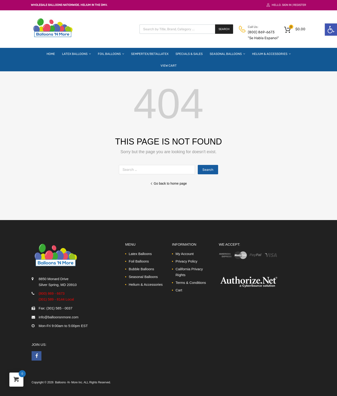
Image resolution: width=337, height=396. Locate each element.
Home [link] (51, 54)
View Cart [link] (169, 65)
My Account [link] (185, 254)
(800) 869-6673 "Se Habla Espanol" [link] (259, 35)
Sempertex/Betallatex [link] (149, 54)
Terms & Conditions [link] (191, 283)
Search (224, 29)
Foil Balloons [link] (111, 54)
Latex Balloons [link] (76, 54)
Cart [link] (179, 290)
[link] (331, 29)
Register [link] (299, 5)
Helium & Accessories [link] (271, 54)
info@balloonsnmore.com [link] (58, 317)
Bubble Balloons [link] (141, 269)
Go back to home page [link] (168, 183)
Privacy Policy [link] (186, 261)
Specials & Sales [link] (189, 54)
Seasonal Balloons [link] (227, 54)
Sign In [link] (286, 5)
